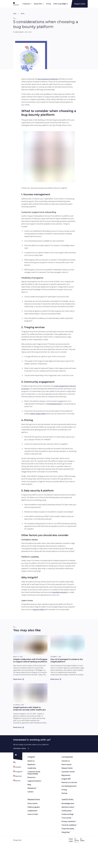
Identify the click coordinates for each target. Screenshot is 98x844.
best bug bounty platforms (48, 79)
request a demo (38, 609)
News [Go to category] (22, 13)
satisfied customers (59, 592)
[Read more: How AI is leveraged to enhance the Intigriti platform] (68, 644)
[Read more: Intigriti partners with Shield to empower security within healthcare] (30, 693)
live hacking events (54, 404)
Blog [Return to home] (14, 13)
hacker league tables (38, 414)
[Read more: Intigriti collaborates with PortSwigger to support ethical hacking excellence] (30, 644)
